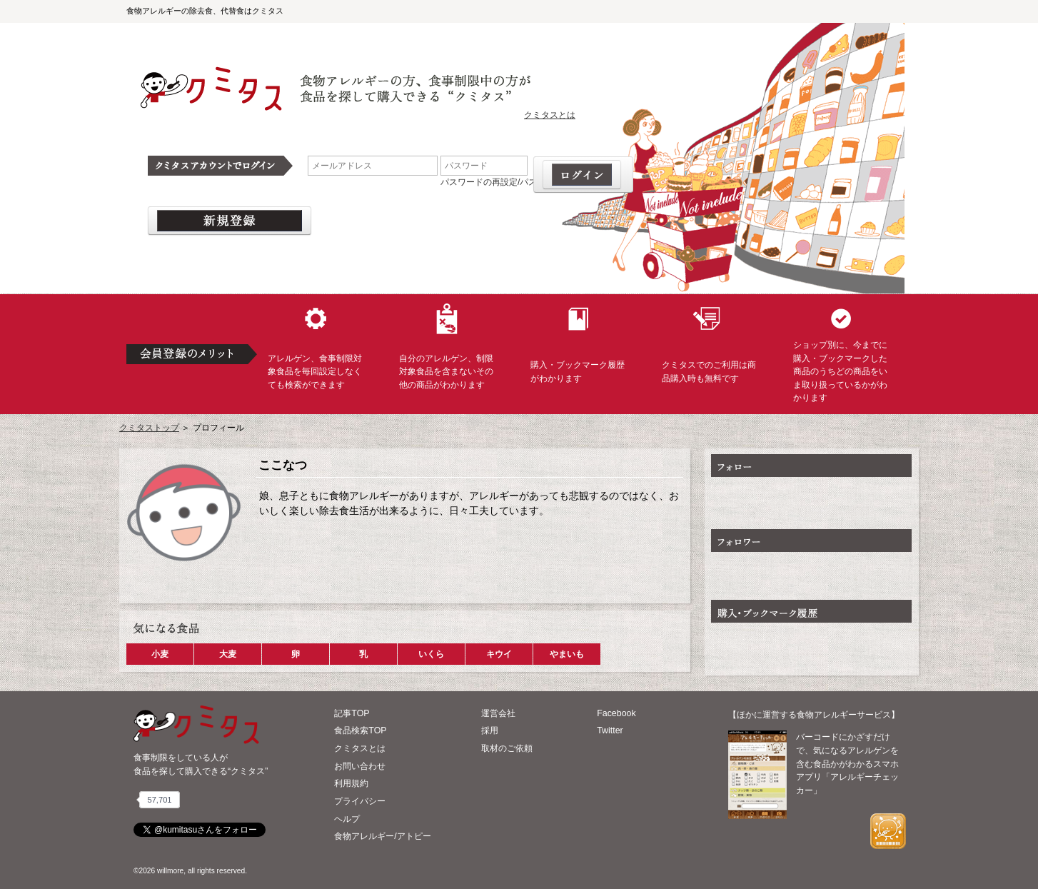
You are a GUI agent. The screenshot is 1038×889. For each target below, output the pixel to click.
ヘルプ (347, 819)
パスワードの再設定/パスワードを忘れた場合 (527, 182)
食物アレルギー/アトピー (382, 836)
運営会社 (498, 713)
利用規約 (351, 783)
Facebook (616, 713)
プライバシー (360, 801)
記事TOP (351, 713)
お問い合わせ (360, 766)
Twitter (610, 730)
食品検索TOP (360, 730)
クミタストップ (149, 428)
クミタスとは (549, 115)
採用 (489, 730)
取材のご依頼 (507, 748)
